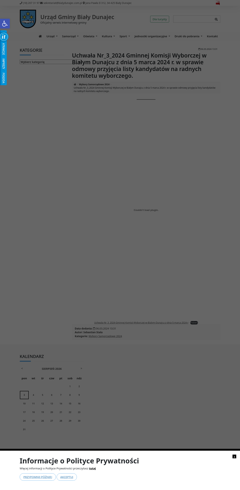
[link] (5, 23)
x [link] (234, 456)
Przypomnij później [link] (37, 477)
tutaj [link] (92, 468)
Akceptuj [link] (66, 477)
